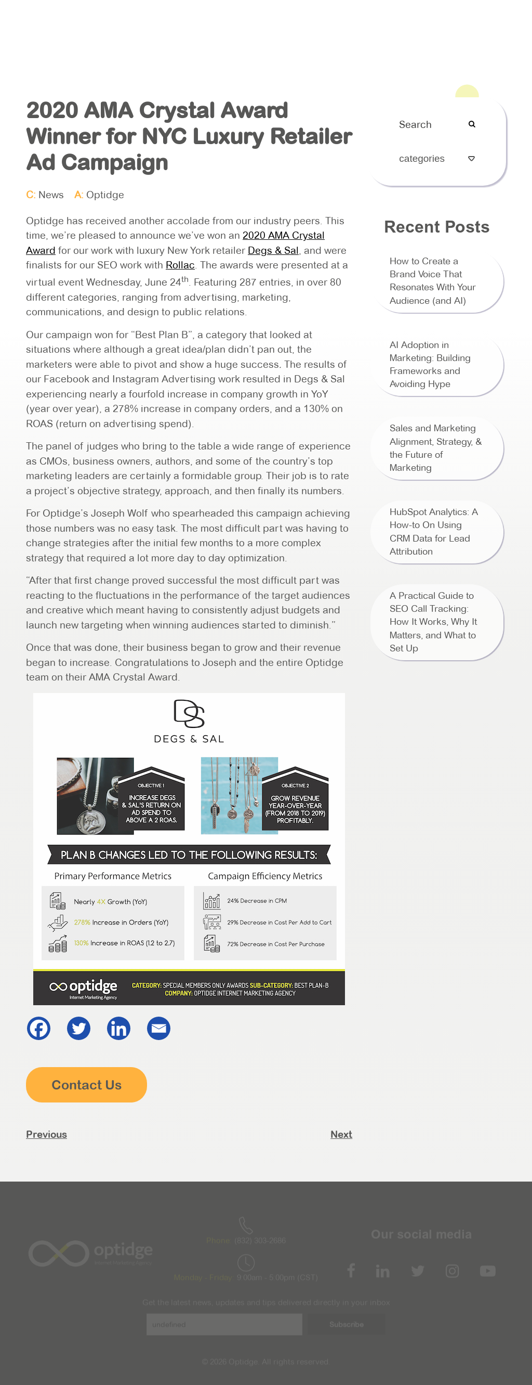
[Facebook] (38, 1028)
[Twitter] (78, 1028)
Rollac (180, 265)
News (51, 195)
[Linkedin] (118, 1028)
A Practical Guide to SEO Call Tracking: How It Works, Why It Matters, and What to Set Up (433, 622)
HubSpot (288, 22)
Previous (46, 1134)
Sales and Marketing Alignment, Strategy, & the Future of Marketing (436, 447)
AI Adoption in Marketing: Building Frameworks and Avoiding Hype (430, 364)
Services (241, 22)
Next (341, 1134)
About (199, 22)
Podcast (398, 22)
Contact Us (480, 22)
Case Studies (343, 22)
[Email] (158, 1028)
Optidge (105, 195)
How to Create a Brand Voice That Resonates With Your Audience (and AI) (433, 280)
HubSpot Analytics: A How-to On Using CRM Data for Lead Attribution (434, 531)
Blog (436, 22)
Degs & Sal (273, 251)
